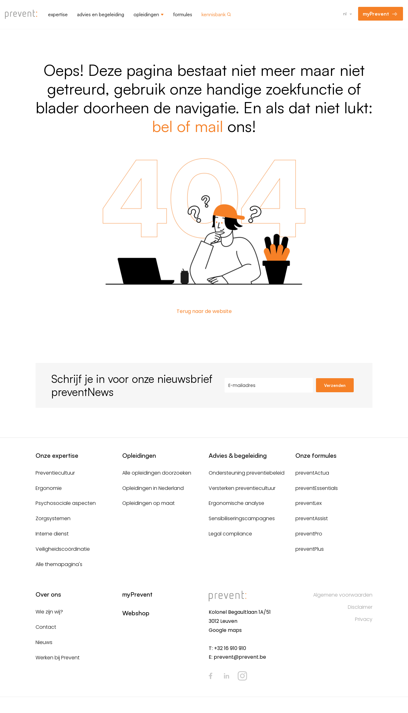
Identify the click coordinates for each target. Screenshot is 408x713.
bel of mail (187, 126)
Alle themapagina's (59, 564)
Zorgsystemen (53, 518)
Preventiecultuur (55, 472)
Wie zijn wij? (49, 611)
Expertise (58, 14)
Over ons (48, 594)
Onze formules (316, 455)
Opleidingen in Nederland (153, 488)
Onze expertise (57, 455)
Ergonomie (49, 488)
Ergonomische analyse (236, 503)
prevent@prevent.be (240, 657)
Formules (182, 14)
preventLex (308, 503)
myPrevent (376, 14)
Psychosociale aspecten (66, 503)
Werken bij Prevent (58, 657)
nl (345, 13)
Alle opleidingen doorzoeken (156, 472)
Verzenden (335, 385)
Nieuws (44, 642)
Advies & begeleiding (238, 455)
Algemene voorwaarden (342, 594)
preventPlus (309, 549)
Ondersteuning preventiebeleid (246, 472)
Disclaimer (360, 607)
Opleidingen (146, 14)
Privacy (363, 619)
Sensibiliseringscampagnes (242, 518)
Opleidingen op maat (148, 503)
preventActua (312, 472)
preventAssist (311, 518)
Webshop (135, 613)
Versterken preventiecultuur (242, 488)
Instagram (242, 676)
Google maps (225, 630)
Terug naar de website (204, 311)
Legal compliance (230, 533)
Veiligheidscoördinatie (63, 549)
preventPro (308, 533)
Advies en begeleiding (100, 14)
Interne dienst (52, 533)
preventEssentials (316, 488)
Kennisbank (214, 14)
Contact (46, 627)
